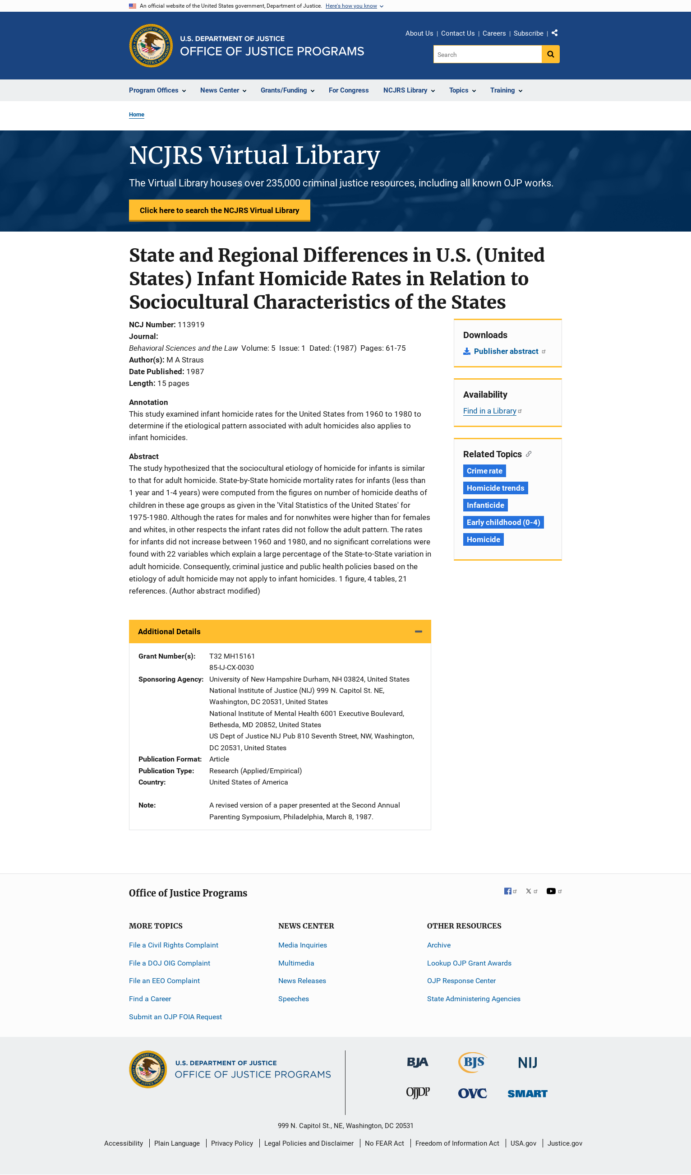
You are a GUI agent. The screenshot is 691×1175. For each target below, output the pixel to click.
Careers (494, 33)
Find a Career (150, 998)
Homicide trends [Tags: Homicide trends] (496, 487)
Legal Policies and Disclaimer (309, 1143)
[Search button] (551, 54)
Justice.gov (565, 1143)
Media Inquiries (302, 945)
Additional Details (169, 631)
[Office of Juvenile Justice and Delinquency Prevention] (418, 1095)
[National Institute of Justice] (528, 1058)
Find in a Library (493, 410)
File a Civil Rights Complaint (173, 945)
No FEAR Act (384, 1143)
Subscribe (529, 33)
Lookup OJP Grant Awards (469, 963)
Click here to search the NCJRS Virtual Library (219, 210)
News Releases (302, 980)
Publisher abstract (510, 351)
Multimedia (296, 963)
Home (136, 114)
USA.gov (523, 1143)
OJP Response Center (461, 980)
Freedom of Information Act (457, 1143)
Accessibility (123, 1143)
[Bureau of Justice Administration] (417, 1058)
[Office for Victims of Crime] (472, 1093)
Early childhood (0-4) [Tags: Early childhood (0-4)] (503, 522)
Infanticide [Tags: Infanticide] (485, 505)
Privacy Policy (232, 1143)
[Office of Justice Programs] (151, 45)
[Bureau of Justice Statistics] (473, 1069)
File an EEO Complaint (164, 980)
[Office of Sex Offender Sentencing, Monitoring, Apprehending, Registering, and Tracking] (528, 1091)
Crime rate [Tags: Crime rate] (484, 470)
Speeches (293, 998)
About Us (419, 33)
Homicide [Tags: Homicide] (483, 539)
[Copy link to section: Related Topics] (526, 453)
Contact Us (458, 33)
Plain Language (177, 1143)
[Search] (488, 54)
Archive (439, 945)
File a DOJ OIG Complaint (169, 963)
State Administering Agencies (474, 998)
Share (558, 34)
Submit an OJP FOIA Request (175, 1016)
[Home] (272, 46)
